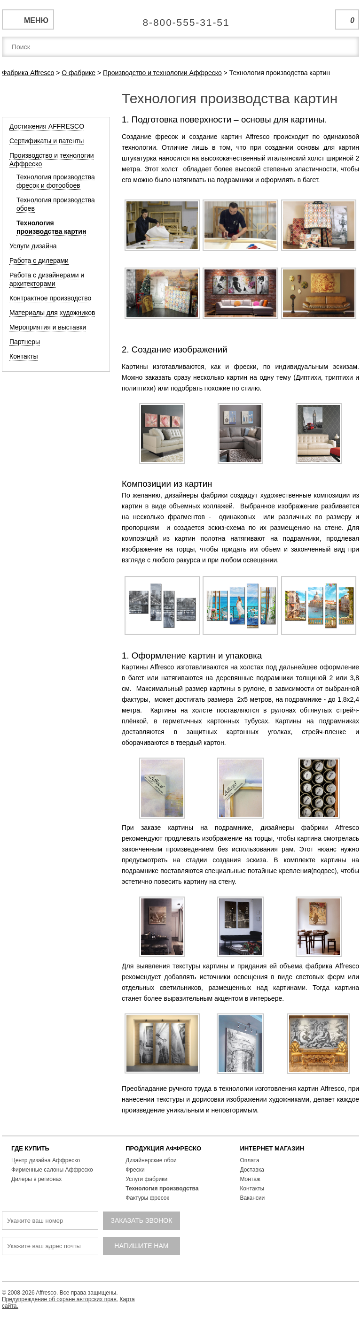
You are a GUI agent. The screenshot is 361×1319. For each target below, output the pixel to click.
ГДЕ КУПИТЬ (30, 1148)
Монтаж (250, 1179)
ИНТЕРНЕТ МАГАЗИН (272, 1148)
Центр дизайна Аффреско (45, 1160)
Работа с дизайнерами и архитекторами (46, 279)
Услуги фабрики (146, 1179)
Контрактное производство (50, 298)
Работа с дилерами (39, 260)
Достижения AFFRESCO (46, 126)
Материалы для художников (52, 312)
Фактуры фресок (147, 1198)
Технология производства (162, 1188)
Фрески (135, 1169)
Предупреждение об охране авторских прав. (60, 1299)
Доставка (252, 1169)
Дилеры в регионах (36, 1179)
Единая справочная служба (181, 19)
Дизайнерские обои (151, 1160)
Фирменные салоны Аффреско (52, 1169)
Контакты (23, 356)
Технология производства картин (51, 227)
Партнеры (24, 341)
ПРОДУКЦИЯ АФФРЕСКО (163, 1148)
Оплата (249, 1160)
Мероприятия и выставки (47, 327)
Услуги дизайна (32, 246)
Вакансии (252, 1198)
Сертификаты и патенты (46, 141)
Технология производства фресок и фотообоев (55, 181)
